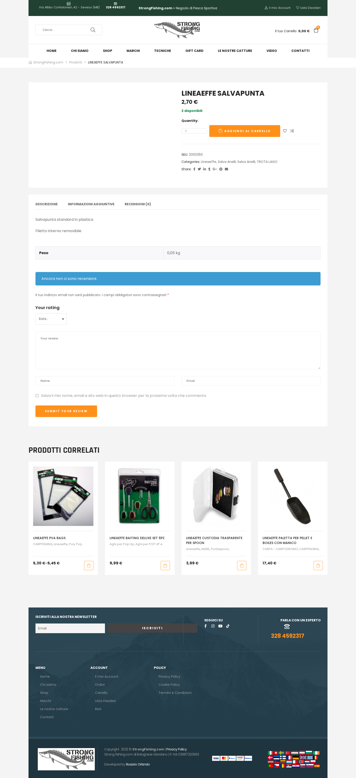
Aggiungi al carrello (247, 131)
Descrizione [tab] (46, 204)
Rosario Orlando (138, 762)
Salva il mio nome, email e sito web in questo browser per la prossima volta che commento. (124, 394)
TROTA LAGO (267, 161)
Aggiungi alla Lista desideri (284, 131)
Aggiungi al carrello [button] (165, 563)
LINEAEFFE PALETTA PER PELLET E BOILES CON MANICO (287, 538)
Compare (291, 131)
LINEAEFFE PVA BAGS (49, 536)
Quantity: (189, 120)
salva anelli (227, 161)
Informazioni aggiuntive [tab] (91, 204)
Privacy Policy (176, 747)
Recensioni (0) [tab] (138, 204)
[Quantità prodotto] (186, 131)
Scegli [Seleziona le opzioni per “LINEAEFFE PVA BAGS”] (88, 563)
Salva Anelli (246, 161)
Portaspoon (220, 547)
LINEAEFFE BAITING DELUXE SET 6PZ (137, 536)
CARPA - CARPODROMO (280, 547)
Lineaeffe (208, 161)
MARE (205, 547)
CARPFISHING (42, 542)
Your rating (47, 306)
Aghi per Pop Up (122, 542)
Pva (72, 542)
